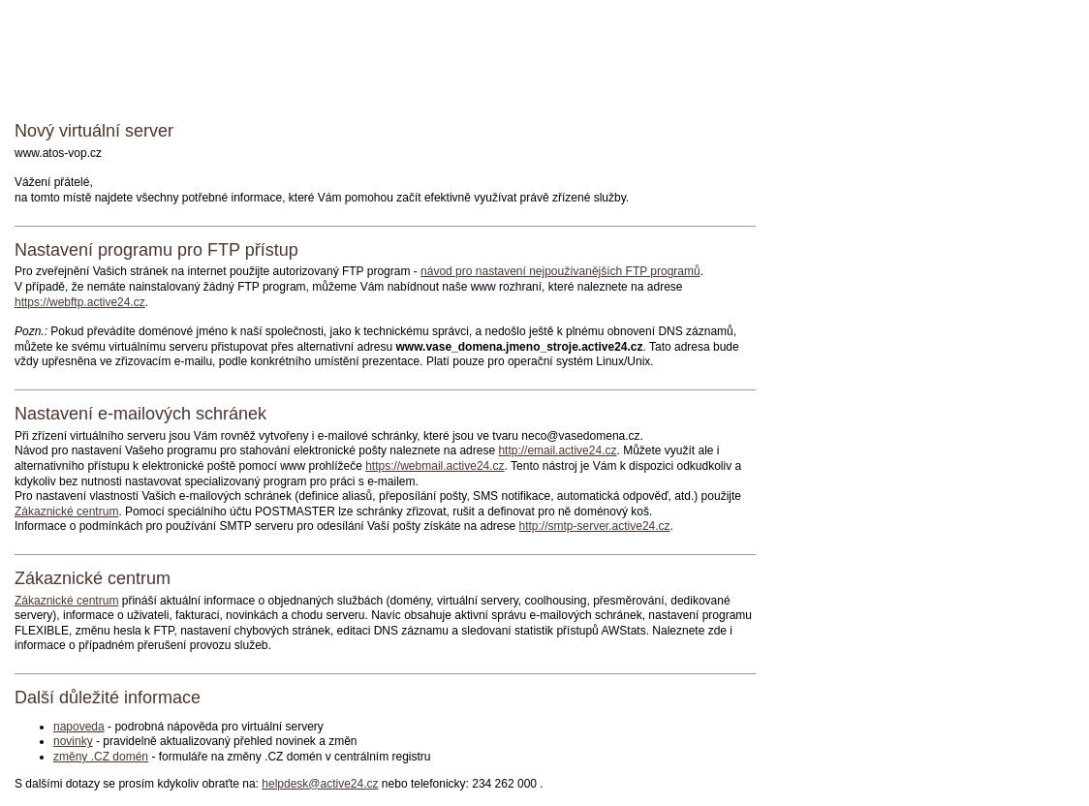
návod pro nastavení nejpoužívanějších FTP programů (560, 271)
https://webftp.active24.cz (80, 302)
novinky (73, 741)
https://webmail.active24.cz (434, 466)
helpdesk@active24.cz (320, 783)
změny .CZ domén (100, 756)
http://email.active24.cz (557, 450)
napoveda (79, 726)
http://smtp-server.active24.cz (594, 526)
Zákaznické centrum (66, 511)
